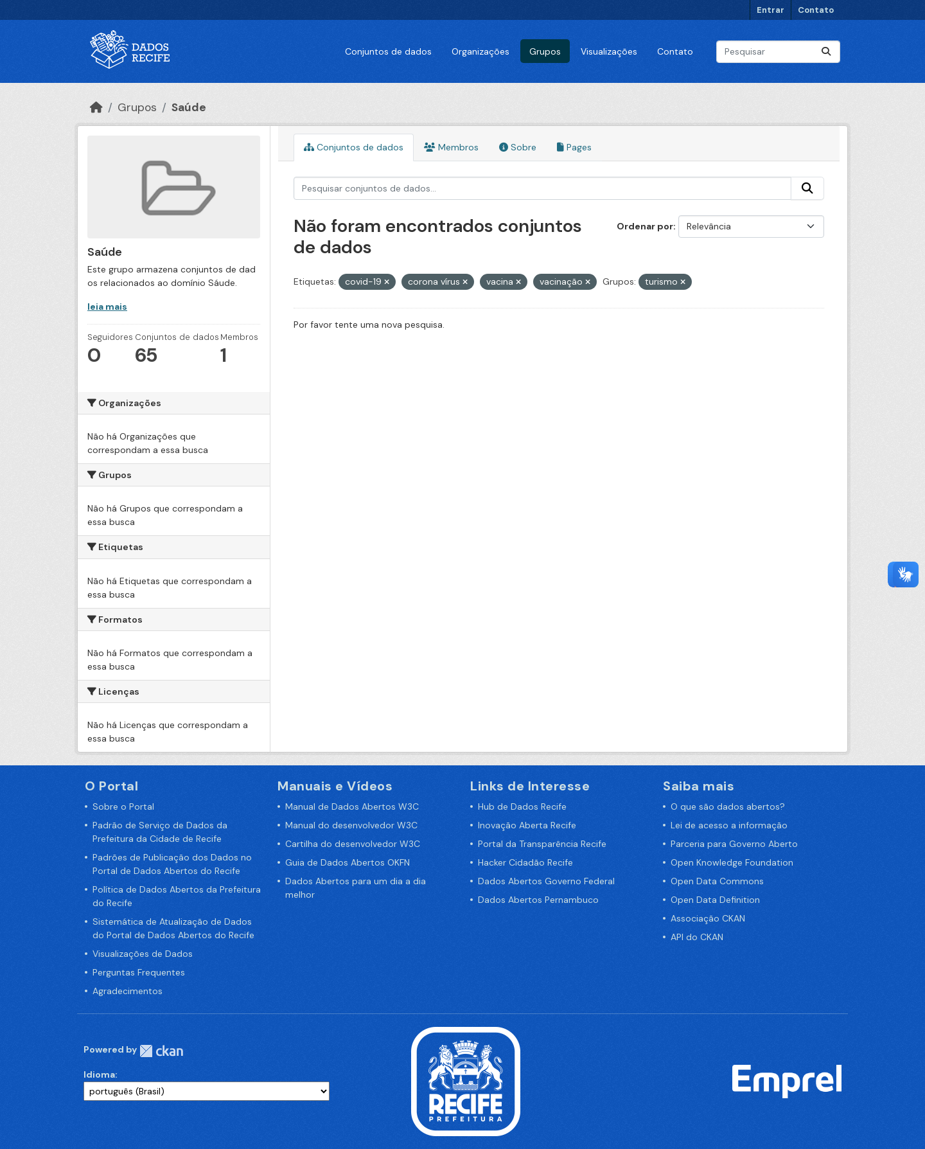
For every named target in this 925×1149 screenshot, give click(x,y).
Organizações (480, 51)
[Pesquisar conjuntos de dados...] (778, 51)
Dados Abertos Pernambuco (538, 899)
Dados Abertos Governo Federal (546, 881)
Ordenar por (645, 226)
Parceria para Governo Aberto (734, 844)
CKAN (161, 1051)
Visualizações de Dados (142, 953)
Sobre (517, 147)
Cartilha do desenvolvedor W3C (352, 844)
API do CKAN (697, 937)
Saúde (189, 107)
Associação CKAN (708, 918)
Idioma (99, 1074)
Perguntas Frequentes (138, 972)
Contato (816, 9)
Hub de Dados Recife (522, 806)
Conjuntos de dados (388, 51)
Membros (451, 147)
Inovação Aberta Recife (527, 825)
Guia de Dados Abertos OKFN (347, 862)
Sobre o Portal (123, 806)
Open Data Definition (715, 899)
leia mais (107, 306)
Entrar (770, 9)
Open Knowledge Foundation (732, 862)
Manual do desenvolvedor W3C (351, 825)
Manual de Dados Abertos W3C (352, 806)
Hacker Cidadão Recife (525, 862)
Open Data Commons (717, 881)
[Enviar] (826, 51)
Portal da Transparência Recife (542, 844)
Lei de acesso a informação (729, 825)
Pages (574, 147)
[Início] (96, 107)
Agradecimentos (127, 991)
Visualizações (609, 51)
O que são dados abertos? (728, 806)
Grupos (545, 51)
